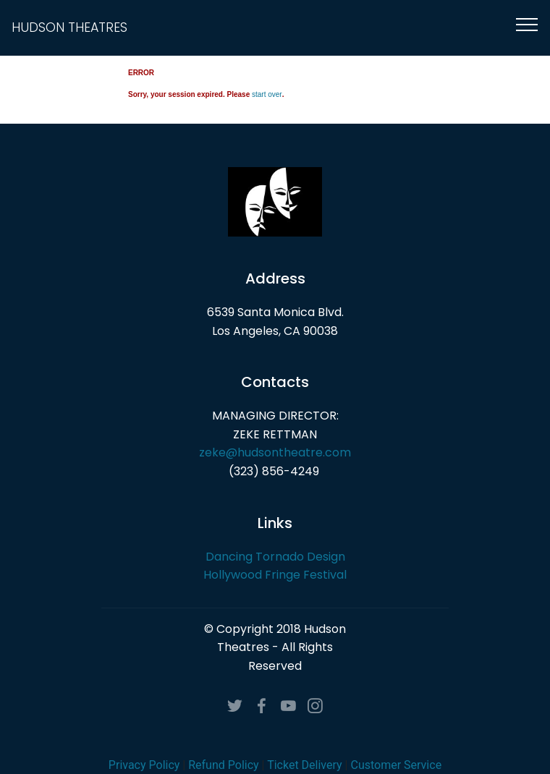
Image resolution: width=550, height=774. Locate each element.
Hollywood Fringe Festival (275, 574)
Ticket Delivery (304, 765)
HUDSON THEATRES (69, 28)
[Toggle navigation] (527, 23)
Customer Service (395, 765)
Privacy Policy (144, 765)
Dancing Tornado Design (275, 556)
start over (267, 94)
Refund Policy (223, 765)
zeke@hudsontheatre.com (275, 452)
